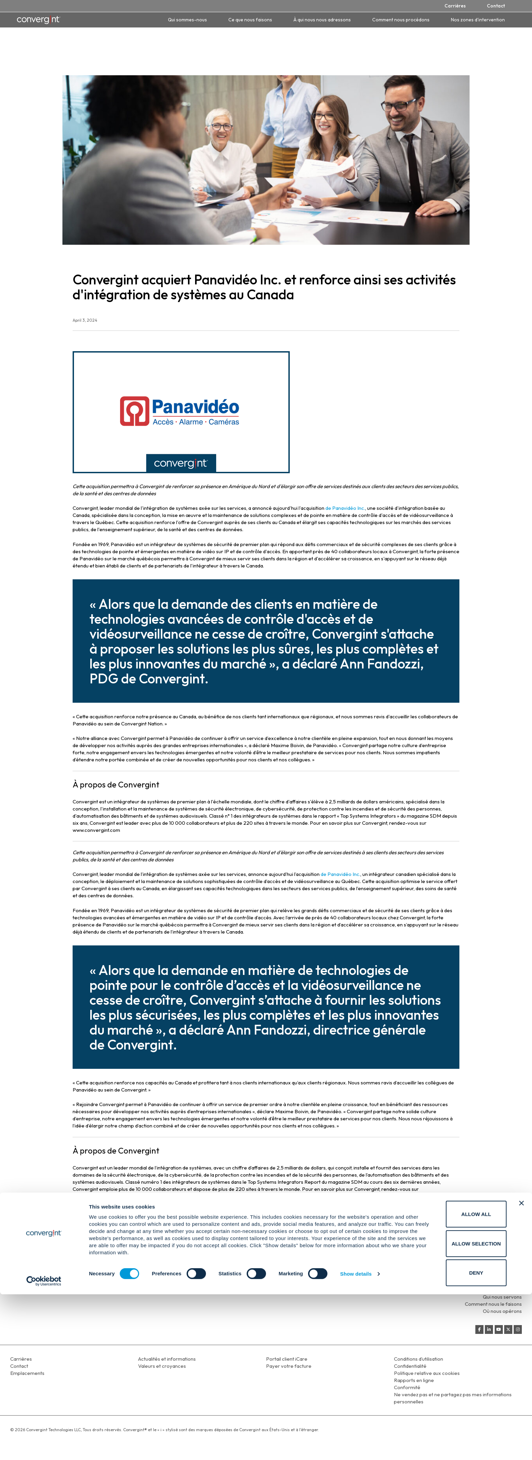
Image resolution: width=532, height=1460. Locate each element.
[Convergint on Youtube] (499, 1329)
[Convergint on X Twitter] (508, 1329)
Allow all (458, 1380)
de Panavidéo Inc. (345, 508)
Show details (356, 1439)
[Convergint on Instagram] (518, 1329)
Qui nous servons (502, 1297)
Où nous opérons (502, 1311)
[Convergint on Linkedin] (489, 1329)
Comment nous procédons (401, 20)
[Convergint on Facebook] (479, 1329)
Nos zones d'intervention (478, 20)
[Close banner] (521, 1368)
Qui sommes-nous (187, 20)
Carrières (455, 6)
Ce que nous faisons (250, 20)
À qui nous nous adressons (322, 20)
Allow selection (458, 1409)
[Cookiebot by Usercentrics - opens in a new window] (44, 1447)
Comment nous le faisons (493, 1304)
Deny (458, 1438)
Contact (496, 6)
